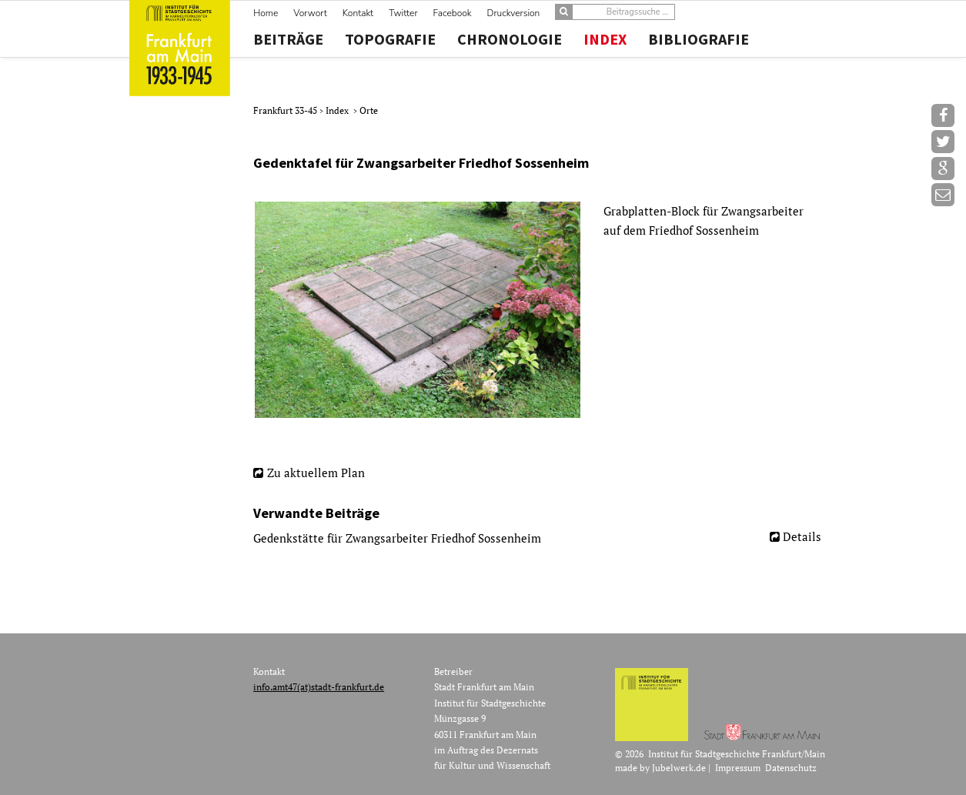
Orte (368, 110)
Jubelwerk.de (679, 767)
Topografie (390, 39)
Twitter (403, 13)
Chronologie (509, 39)
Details (802, 536)
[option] (543, 310)
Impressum (737, 767)
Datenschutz (791, 767)
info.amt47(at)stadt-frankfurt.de (318, 687)
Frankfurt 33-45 (286, 110)
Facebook (452, 13)
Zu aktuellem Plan (316, 472)
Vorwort (309, 13)
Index (605, 39)
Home (265, 13)
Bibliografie (698, 39)
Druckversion (513, 13)
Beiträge (288, 39)
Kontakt (358, 13)
